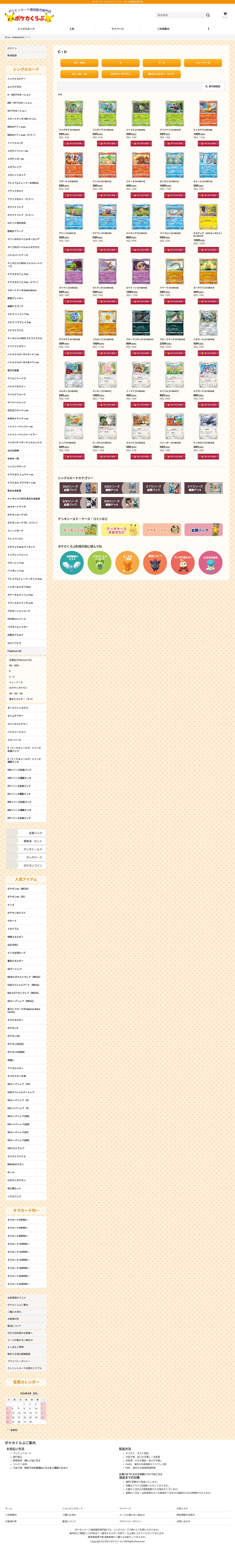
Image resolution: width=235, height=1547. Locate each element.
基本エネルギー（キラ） (161, 74)
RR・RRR (79, 62)
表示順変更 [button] (212, 86)
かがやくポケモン (120, 74)
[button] (209, 29)
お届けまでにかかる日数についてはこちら (141, 1474)
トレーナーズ (203, 62)
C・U (162, 62)
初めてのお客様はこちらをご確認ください (46, 1468)
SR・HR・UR (79, 74)
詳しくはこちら (32, 1460)
